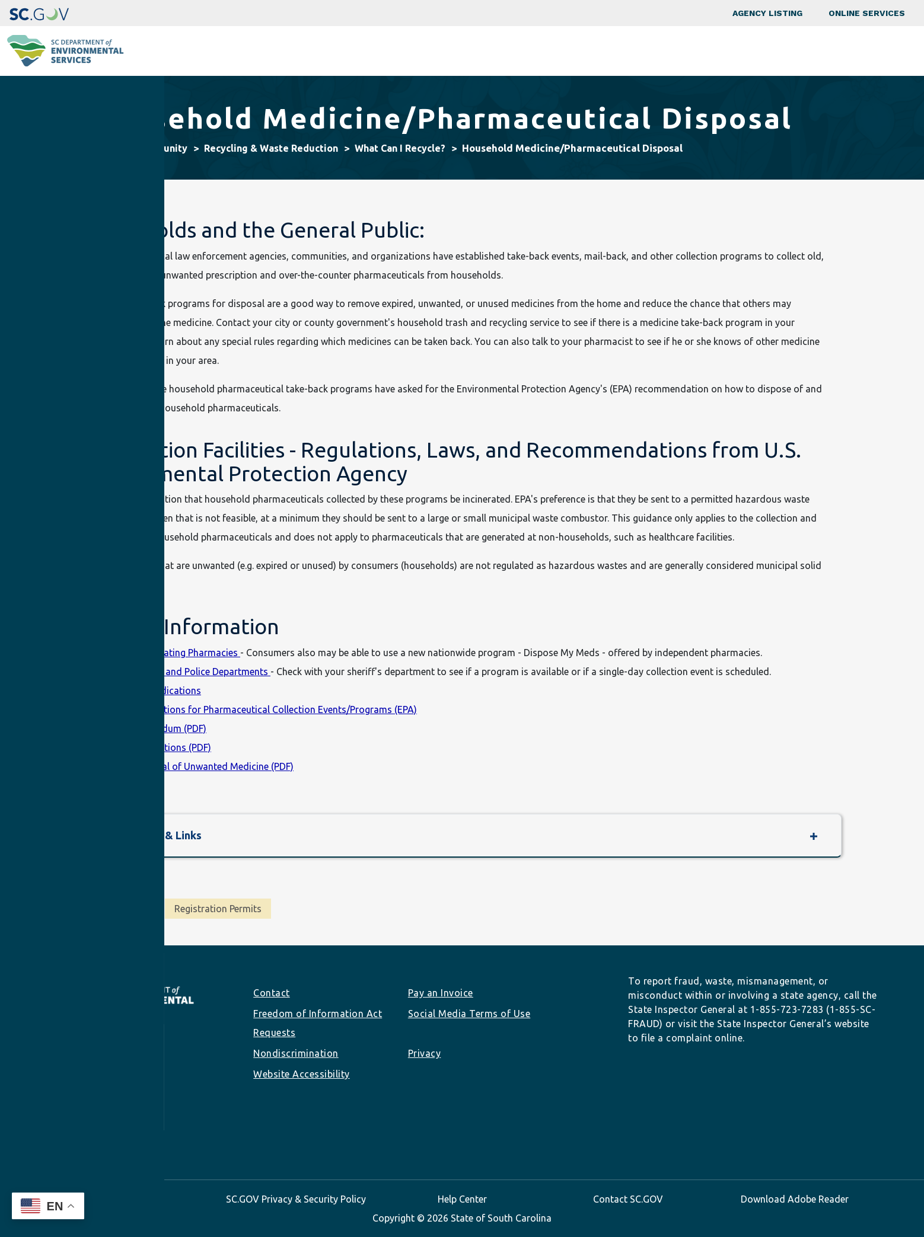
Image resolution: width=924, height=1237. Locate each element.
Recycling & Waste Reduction (271, 148)
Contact (271, 992)
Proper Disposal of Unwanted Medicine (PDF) (197, 766)
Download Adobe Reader (795, 1199)
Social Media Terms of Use (469, 1013)
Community (426, 51)
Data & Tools (744, 51)
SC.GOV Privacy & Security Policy (296, 1199)
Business (512, 51)
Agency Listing (767, 13)
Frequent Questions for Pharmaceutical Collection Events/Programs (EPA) (259, 709)
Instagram (70, 1134)
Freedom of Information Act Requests (317, 1023)
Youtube (127, 1134)
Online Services (867, 13)
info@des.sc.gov (85, 1109)
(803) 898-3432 (78, 1090)
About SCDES (844, 51)
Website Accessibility (301, 1074)
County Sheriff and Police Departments (185, 671)
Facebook (51, 1134)
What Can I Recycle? (400, 148)
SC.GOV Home (129, 1199)
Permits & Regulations (623, 51)
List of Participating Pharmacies (170, 652)
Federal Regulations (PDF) (156, 747)
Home (105, 148)
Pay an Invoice (440, 992)
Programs (338, 51)
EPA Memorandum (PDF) (153, 728)
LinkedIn (89, 1134)
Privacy (424, 1053)
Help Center (462, 1199)
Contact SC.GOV (628, 1199)
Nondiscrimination (296, 1053)
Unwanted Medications (151, 690)
